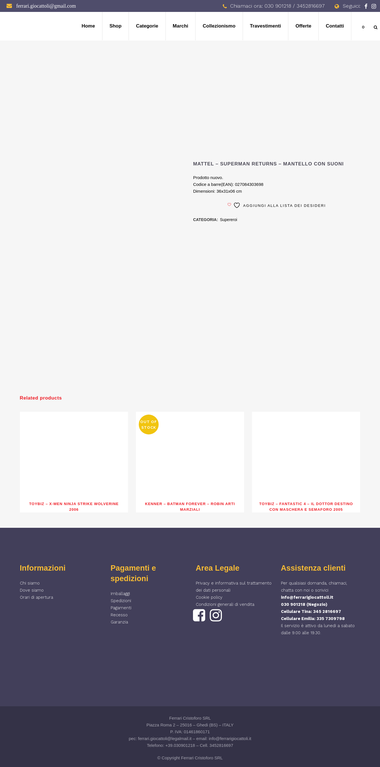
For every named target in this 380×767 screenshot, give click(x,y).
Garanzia (119, 622)
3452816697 (221, 745)
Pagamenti (121, 607)
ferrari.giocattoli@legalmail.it (165, 738)
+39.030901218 (180, 745)
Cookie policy (209, 597)
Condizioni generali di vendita (225, 604)
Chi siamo (30, 583)
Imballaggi (120, 593)
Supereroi (228, 219)
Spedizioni (121, 600)
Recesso (119, 614)
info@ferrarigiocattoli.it (307, 597)
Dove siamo (32, 590)
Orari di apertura (36, 597)
